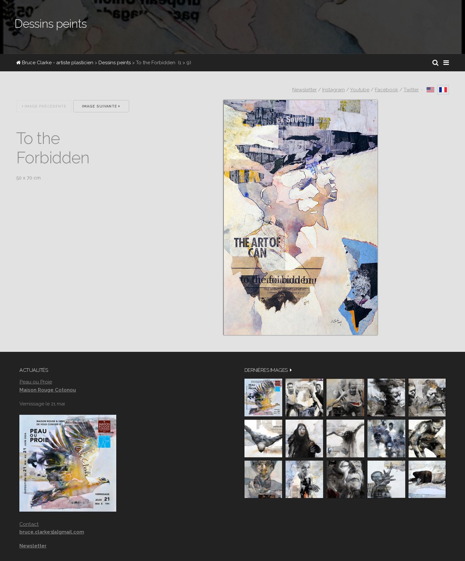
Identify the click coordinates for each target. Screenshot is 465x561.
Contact (29, 524)
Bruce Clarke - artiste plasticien (54, 63)
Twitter (411, 90)
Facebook (386, 90)
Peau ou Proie (35, 382)
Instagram (333, 90)
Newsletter (304, 90)
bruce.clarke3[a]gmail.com (51, 532)
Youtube (359, 90)
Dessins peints (114, 63)
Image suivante (101, 106)
